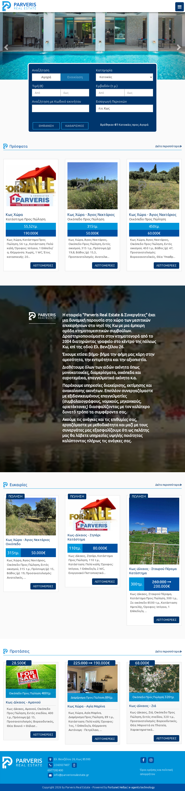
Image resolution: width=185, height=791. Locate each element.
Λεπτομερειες (43, 265)
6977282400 (55, 770)
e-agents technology (142, 787)
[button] (14, 46)
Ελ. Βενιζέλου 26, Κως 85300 (72, 759)
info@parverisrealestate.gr (71, 774)
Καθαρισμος (74, 125)
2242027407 (61, 765)
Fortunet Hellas (117, 787)
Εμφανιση (46, 125)
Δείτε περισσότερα (168, 146)
